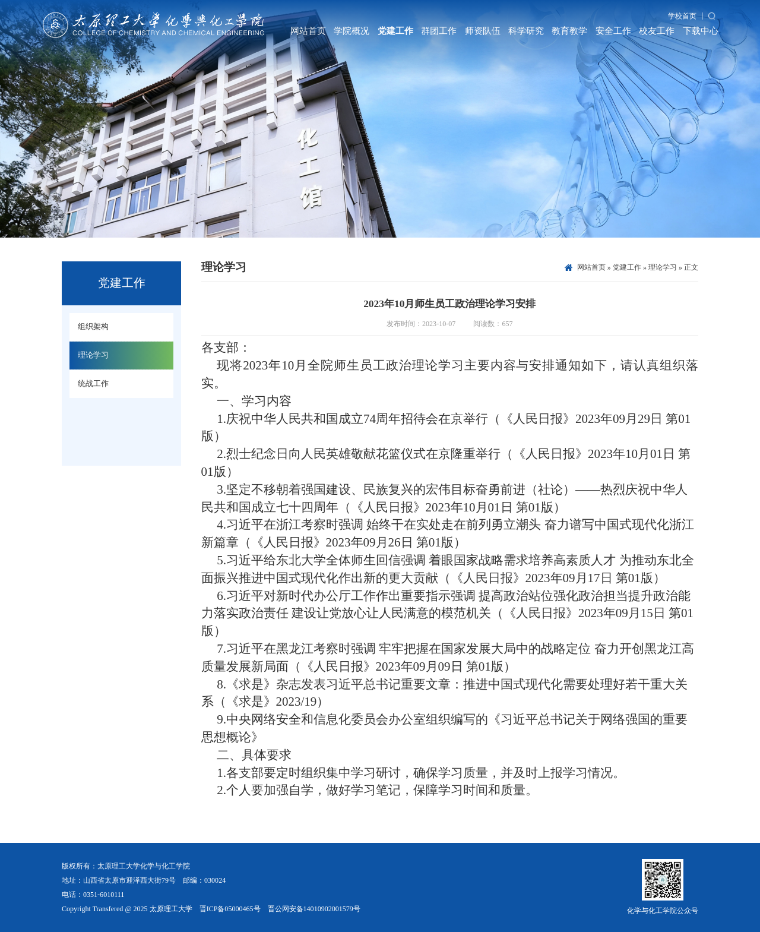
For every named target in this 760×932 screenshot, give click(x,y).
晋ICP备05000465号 (230, 909)
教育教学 (569, 31)
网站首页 (308, 31)
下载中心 (700, 31)
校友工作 (656, 31)
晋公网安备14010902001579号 (314, 909)
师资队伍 (483, 31)
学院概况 (351, 31)
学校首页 (682, 16)
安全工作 (613, 31)
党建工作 (395, 31)
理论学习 (662, 267)
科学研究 (526, 31)
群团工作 (439, 31)
